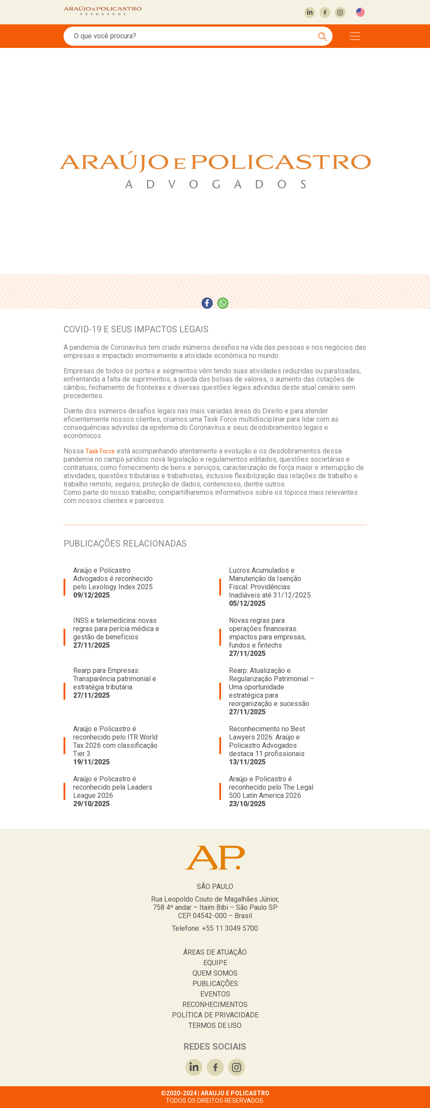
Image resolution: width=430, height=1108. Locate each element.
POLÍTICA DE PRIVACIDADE (215, 1015)
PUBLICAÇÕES (215, 984)
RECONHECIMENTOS (215, 1004)
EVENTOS (215, 994)
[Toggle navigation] (354, 36)
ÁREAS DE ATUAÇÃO (215, 952)
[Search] (193, 36)
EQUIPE (215, 963)
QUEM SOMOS (215, 973)
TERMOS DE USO (215, 1025)
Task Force (100, 451)
